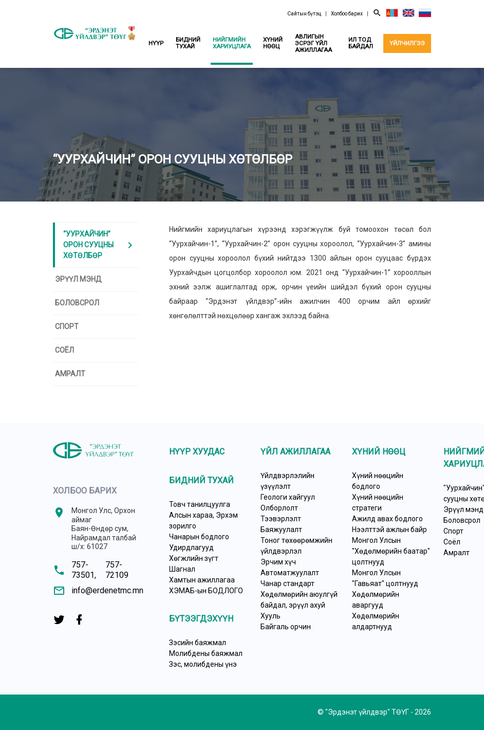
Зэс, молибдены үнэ (203, 664)
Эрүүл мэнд (78, 279)
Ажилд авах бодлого (387, 519)
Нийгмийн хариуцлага (232, 43)
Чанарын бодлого (199, 537)
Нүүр (155, 43)
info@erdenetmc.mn (107, 590)
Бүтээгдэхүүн (201, 619)
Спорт (67, 326)
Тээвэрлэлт (280, 519)
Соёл (64, 350)
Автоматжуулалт (289, 573)
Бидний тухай (188, 43)
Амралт (70, 374)
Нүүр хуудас (197, 452)
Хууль (270, 616)
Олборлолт (279, 508)
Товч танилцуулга (199, 504)
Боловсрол (77, 303)
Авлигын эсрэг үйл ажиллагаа (313, 43)
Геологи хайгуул (287, 497)
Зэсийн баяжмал (197, 642)
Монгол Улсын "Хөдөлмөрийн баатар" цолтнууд (391, 551)
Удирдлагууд (191, 547)
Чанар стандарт (287, 583)
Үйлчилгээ (407, 43)
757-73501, (83, 570)
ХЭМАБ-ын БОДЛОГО (206, 591)
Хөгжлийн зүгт (193, 558)
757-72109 (116, 570)
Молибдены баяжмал (206, 653)
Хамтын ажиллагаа (202, 580)
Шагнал (182, 569)
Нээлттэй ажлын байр (389, 529)
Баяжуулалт (281, 529)
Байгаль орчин (285, 627)
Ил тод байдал (360, 43)
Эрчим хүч (278, 562)
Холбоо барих (347, 13)
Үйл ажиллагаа (295, 452)
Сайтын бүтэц (304, 13)
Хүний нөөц (273, 43)
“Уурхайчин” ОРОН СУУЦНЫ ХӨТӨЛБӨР (99, 245)
